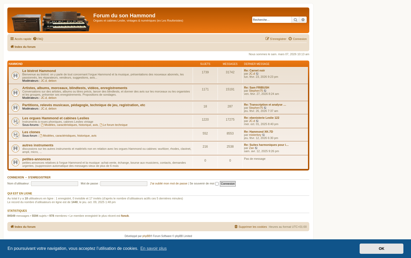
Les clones (31, 132)
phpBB (146, 236)
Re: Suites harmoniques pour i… (266, 144)
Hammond (16, 64)
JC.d (44, 80)
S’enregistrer (39, 177)
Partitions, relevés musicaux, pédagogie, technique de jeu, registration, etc (83, 105)
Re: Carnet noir (254, 70)
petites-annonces (36, 159)
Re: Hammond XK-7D (258, 131)
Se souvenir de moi (204, 183)
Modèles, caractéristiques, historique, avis (69, 124)
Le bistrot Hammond (39, 71)
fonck (125, 215)
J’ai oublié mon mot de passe (168, 183)
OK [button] (382, 248)
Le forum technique (114, 124)
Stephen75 (256, 90)
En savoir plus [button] (153, 248)
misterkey (255, 134)
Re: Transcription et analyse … (265, 104)
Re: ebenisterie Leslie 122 (261, 117)
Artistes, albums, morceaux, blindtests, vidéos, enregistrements (74, 88)
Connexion (15, 177)
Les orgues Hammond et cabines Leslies (55, 118)
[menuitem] (38, 39)
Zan (251, 147)
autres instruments (37, 145)
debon (52, 80)
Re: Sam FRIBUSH (256, 87)
